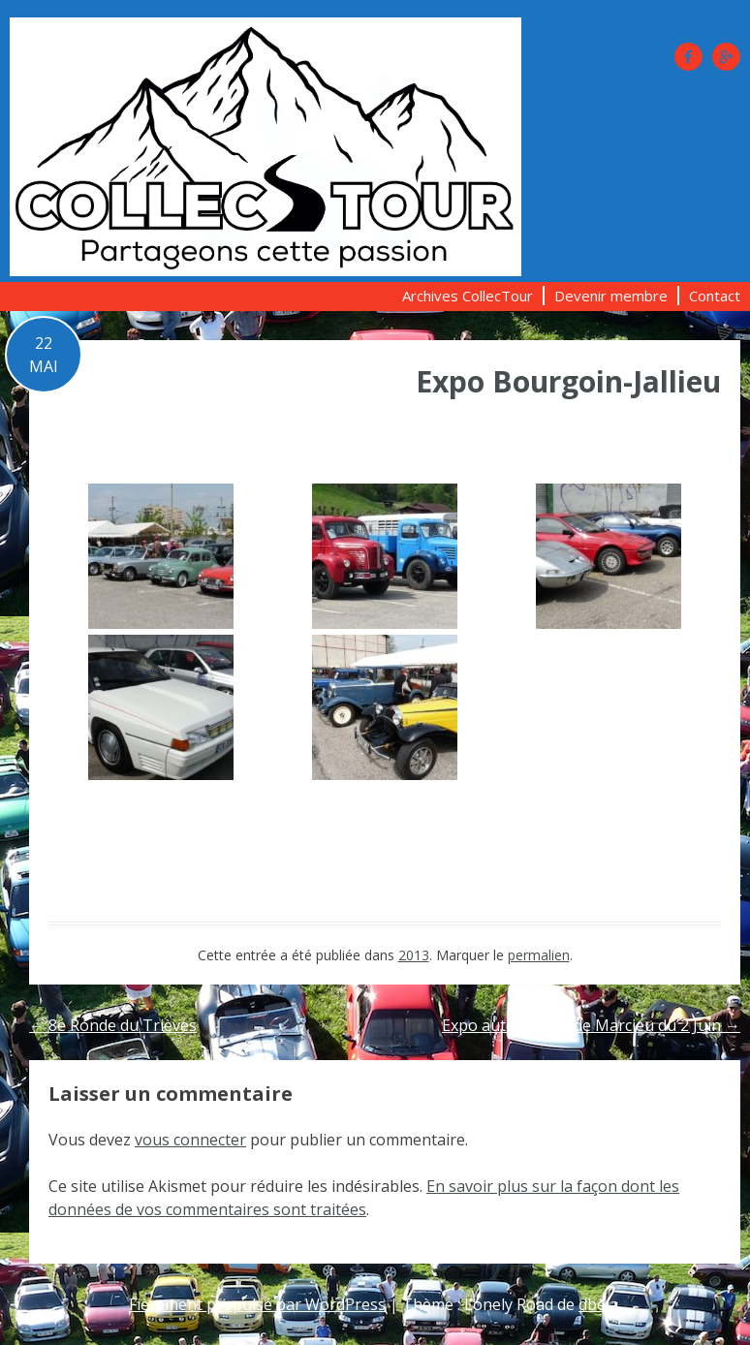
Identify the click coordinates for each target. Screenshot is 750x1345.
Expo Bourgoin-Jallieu (568, 381)
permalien (539, 955)
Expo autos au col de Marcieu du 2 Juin (591, 1025)
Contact (714, 295)
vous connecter (190, 1139)
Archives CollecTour (467, 295)
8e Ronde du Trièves (113, 1025)
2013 (413, 955)
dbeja (598, 1304)
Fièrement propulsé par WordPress (257, 1304)
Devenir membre (611, 295)
